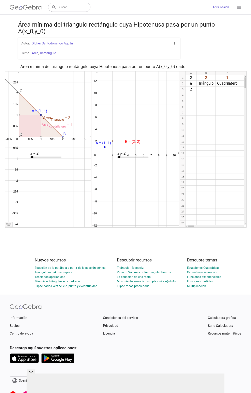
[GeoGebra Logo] (26, 7)
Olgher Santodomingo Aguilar (53, 43)
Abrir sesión (221, 7)
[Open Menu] (238, 7)
